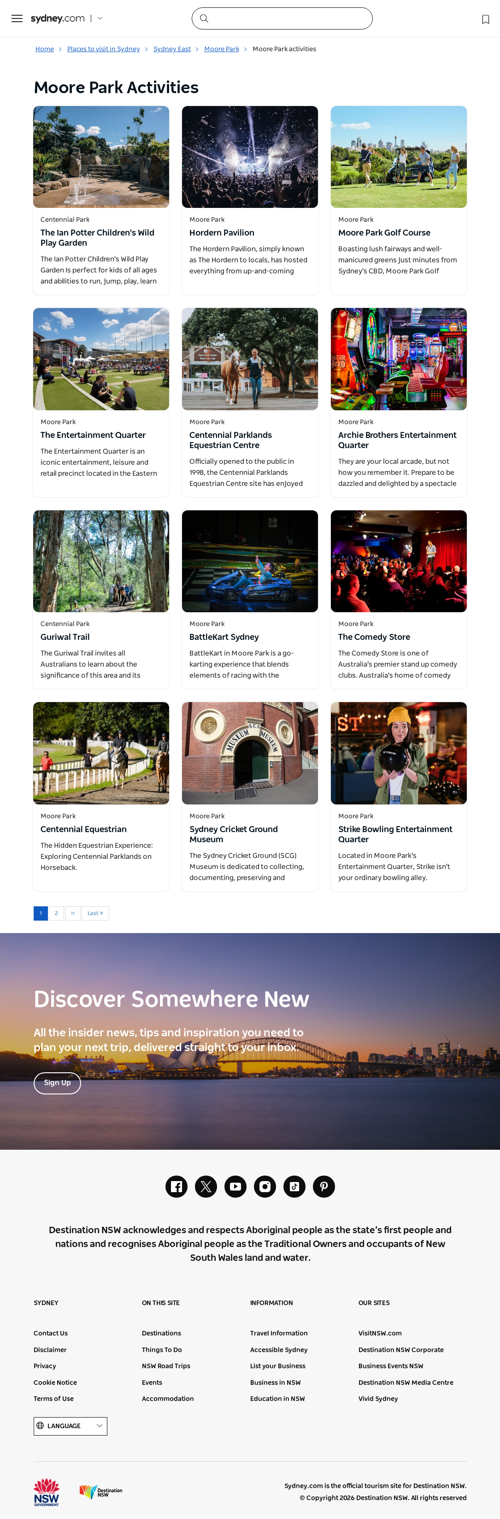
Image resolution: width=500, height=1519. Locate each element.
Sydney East (176, 49)
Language (70, 1426)
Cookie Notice (55, 1383)
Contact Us (51, 1333)
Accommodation (168, 1399)
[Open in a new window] (101, 157)
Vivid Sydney (378, 1399)
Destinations (161, 1333)
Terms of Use (54, 1399)
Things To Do (162, 1350)
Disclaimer (50, 1350)
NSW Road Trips (166, 1366)
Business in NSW (275, 1383)
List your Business (278, 1366)
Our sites (374, 1303)
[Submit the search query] (203, 18)
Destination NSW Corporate (401, 1350)
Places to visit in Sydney (107, 49)
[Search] (282, 18)
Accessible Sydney (279, 1350)
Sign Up (57, 1083)
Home (48, 49)
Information (271, 1303)
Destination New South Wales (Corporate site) (101, 1492)
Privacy (45, 1366)
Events (152, 1383)
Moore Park (225, 49)
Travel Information (279, 1333)
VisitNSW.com (380, 1333)
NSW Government (55, 1492)
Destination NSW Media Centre (406, 1383)
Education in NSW (277, 1399)
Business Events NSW (391, 1366)
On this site (161, 1303)
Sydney (46, 1303)
